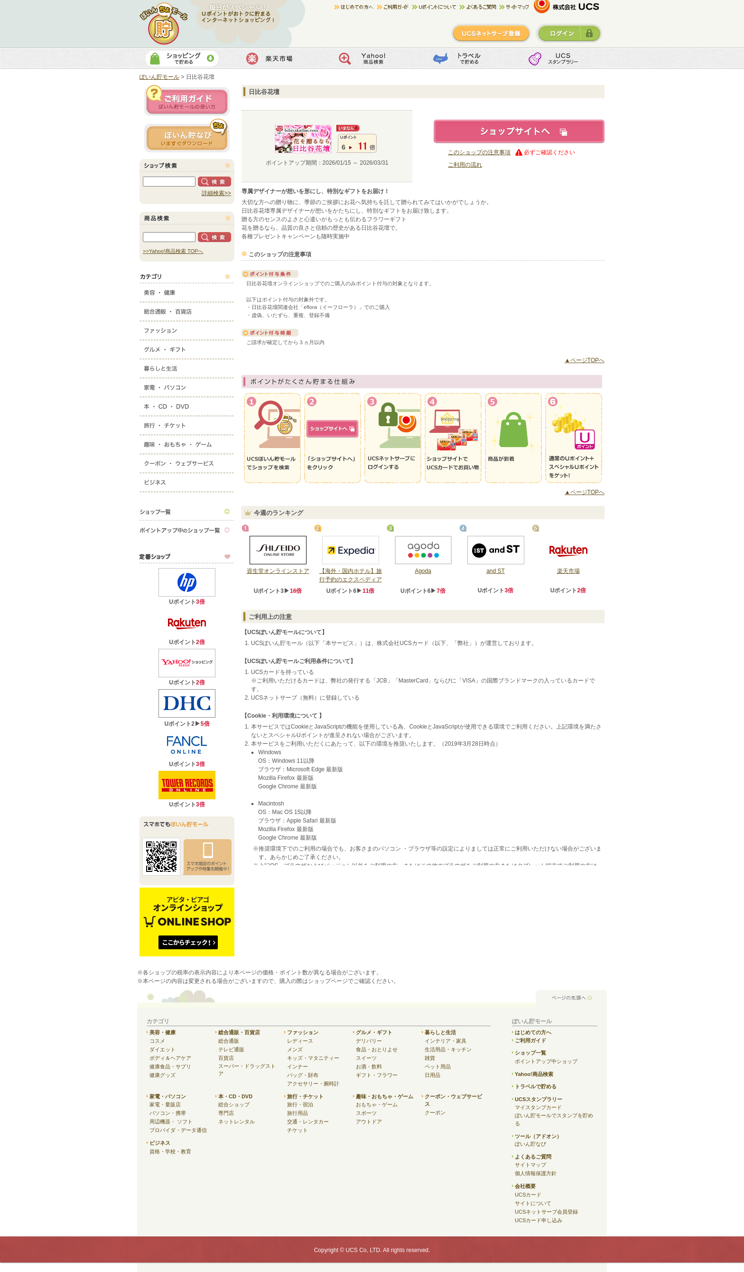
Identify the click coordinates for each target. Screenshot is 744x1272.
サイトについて (533, 1203)
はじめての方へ (355, 7)
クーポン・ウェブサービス (187, 461)
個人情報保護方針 (536, 1173)
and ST (495, 571)
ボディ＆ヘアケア (170, 1058)
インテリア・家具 (445, 1041)
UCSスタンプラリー (538, 1099)
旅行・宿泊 (300, 1104)
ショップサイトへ (519, 131)
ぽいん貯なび (530, 1144)
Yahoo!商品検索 (371, 58)
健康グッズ (162, 1075)
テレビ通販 (231, 1049)
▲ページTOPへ (584, 360)
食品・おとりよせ (377, 1049)
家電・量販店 (165, 1104)
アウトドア (369, 1121)
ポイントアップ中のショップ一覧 (187, 530)
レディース (300, 1041)
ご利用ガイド (394, 7)
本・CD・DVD (187, 404)
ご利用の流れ (465, 164)
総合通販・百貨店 (187, 309)
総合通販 (228, 1041)
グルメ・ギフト (187, 347)
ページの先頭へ (571, 998)
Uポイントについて (435, 7)
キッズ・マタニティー (313, 1058)
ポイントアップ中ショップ (546, 1061)
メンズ (295, 1049)
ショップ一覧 (187, 511)
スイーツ (366, 1058)
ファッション (187, 328)
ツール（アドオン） (538, 1136)
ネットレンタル (236, 1121)
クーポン (435, 1112)
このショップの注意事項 (479, 152)
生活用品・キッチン (448, 1049)
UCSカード (528, 1194)
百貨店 (226, 1058)
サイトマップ (514, 7)
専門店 (226, 1113)
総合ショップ (234, 1104)
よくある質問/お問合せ (479, 7)
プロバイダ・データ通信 (178, 1130)
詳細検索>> (216, 193)
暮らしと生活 (187, 366)
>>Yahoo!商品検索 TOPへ (173, 251)
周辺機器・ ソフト (171, 1121)
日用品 (432, 1075)
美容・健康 (187, 290)
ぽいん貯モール (164, 23)
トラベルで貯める (465, 58)
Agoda (423, 571)
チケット (297, 1130)
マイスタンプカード (538, 1107)
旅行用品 (297, 1113)
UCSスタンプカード (559, 58)
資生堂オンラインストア (278, 571)
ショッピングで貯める (182, 58)
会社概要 (525, 1186)
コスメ (157, 1041)
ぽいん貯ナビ (187, 135)
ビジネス (187, 480)
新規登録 (491, 33)
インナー (297, 1066)
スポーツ (366, 1113)
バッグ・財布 (302, 1075)
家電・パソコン (187, 385)
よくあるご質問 (533, 1157)
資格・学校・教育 (170, 1151)
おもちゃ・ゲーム (377, 1104)
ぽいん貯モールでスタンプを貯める (554, 1119)
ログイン (569, 33)
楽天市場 (276, 58)
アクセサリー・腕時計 (313, 1083)
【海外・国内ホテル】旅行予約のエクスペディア (350, 575)
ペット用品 (438, 1066)
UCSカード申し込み (538, 1220)
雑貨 (430, 1058)
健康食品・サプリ (170, 1066)
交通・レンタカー (308, 1121)
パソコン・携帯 (167, 1113)
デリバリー (369, 1041)
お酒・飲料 (369, 1066)
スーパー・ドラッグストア (247, 1070)
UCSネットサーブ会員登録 (546, 1212)
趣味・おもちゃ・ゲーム (187, 442)
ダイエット (162, 1049)
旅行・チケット (187, 423)
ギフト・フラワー (377, 1075)
